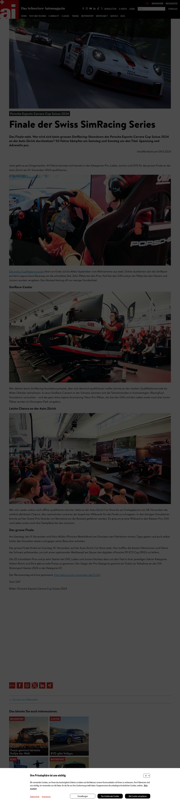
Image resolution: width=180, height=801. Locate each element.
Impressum (46, 796)
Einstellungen (83, 796)
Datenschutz (34, 796)
